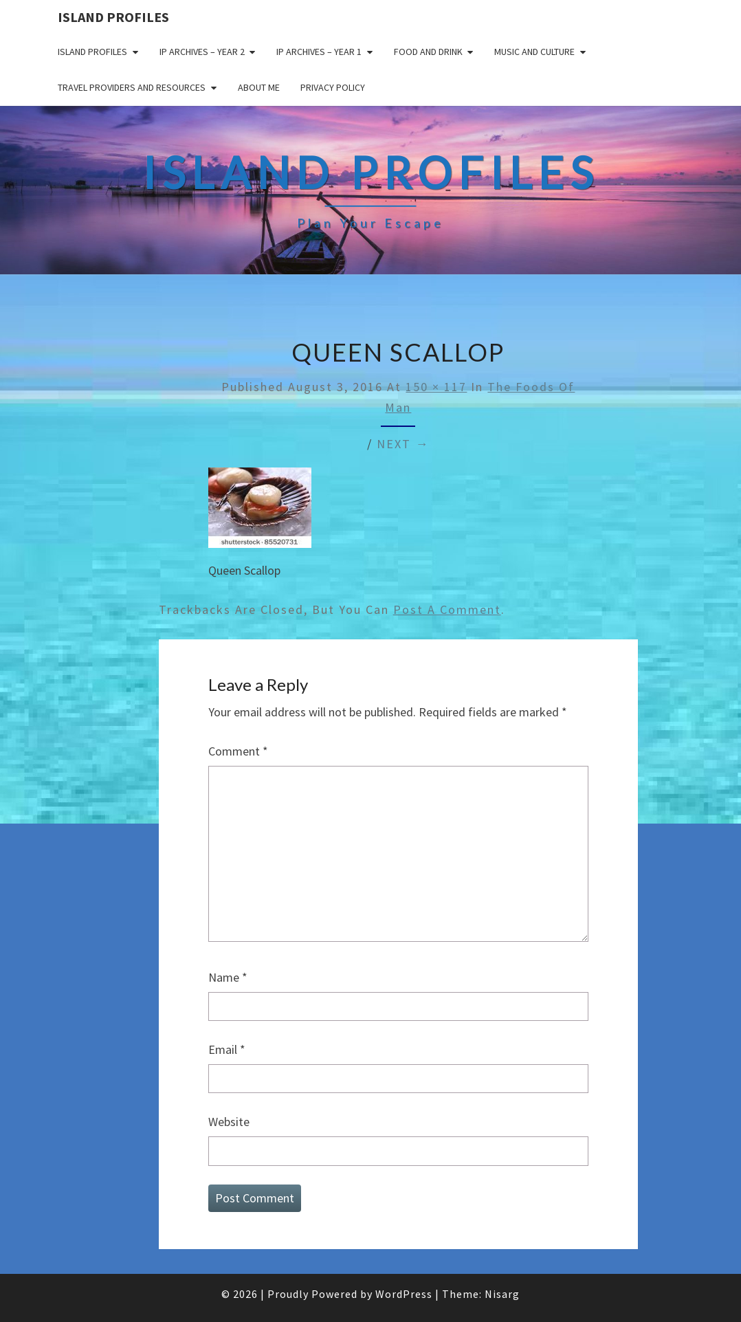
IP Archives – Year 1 (319, 51)
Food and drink (428, 51)
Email (226, 1049)
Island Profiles (113, 16)
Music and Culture (534, 51)
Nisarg (502, 1294)
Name (227, 977)
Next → (403, 444)
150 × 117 (436, 387)
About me (259, 87)
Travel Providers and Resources (132, 87)
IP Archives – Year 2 (202, 51)
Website (229, 1122)
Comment (238, 751)
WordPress (403, 1294)
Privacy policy (332, 87)
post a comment (447, 609)
